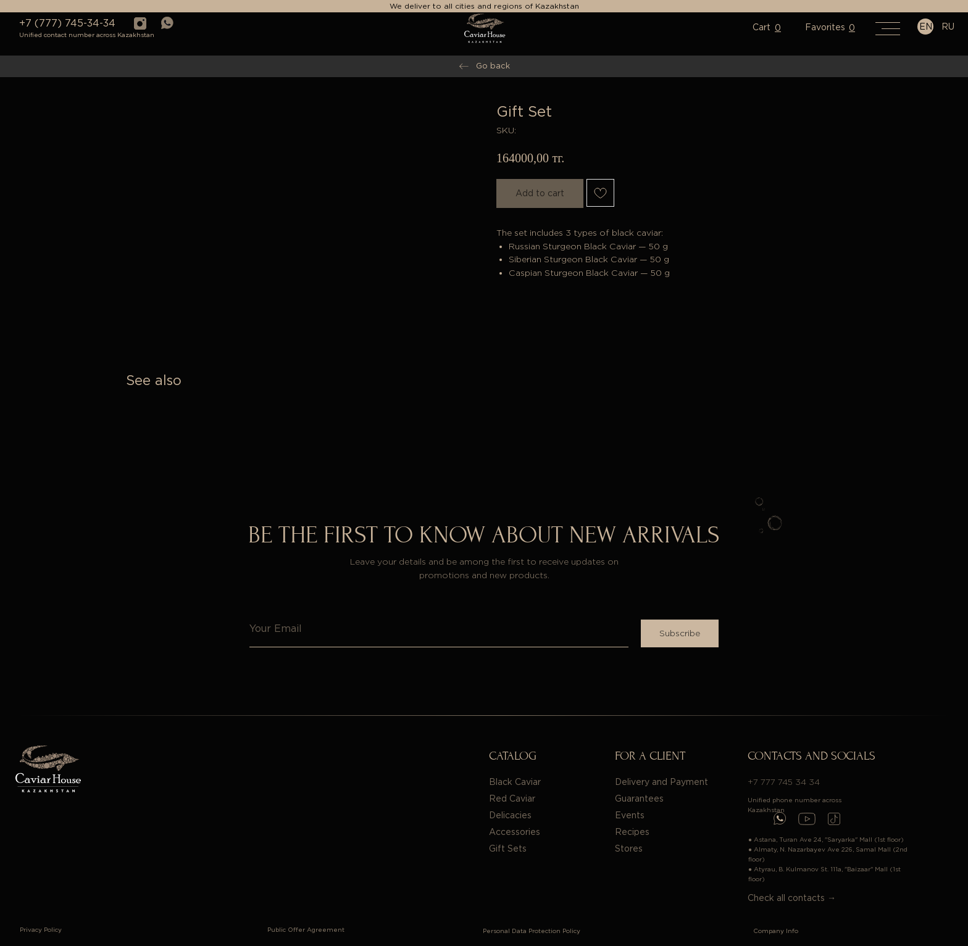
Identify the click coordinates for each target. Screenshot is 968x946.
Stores (629, 848)
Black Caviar (515, 782)
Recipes (632, 832)
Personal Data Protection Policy (531, 930)
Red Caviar (512, 798)
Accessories (514, 832)
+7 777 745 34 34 (784, 782)
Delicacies (510, 815)
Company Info (775, 930)
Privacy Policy (41, 929)
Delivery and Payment (661, 782)
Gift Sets (508, 848)
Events (630, 815)
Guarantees (639, 798)
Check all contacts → (792, 898)
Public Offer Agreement (305, 929)
